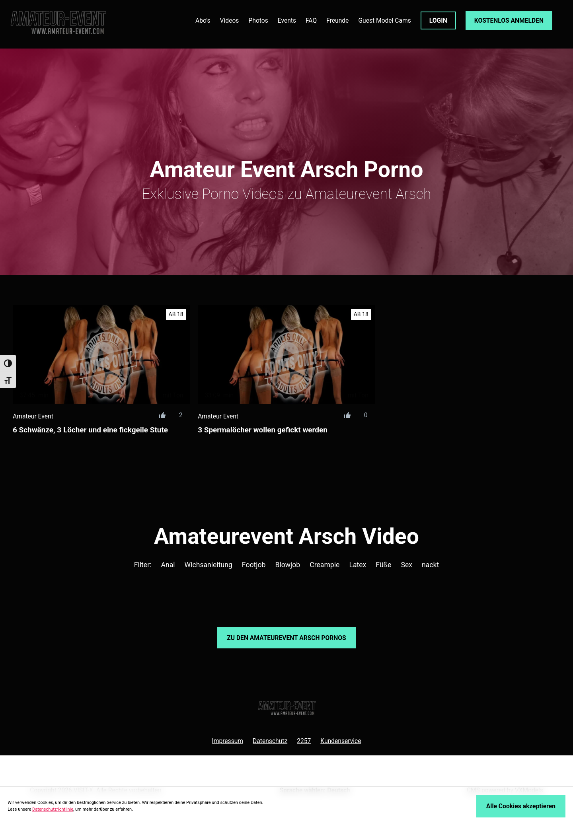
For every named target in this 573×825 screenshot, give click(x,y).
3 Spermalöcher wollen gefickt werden (262, 429)
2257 (304, 741)
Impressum (227, 741)
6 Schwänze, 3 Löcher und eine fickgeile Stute (90, 429)
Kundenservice (340, 741)
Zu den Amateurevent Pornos (286, 638)
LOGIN (438, 20)
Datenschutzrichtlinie (52, 809)
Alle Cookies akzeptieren (520, 806)
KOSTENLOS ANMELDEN (509, 20)
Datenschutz (270, 741)
